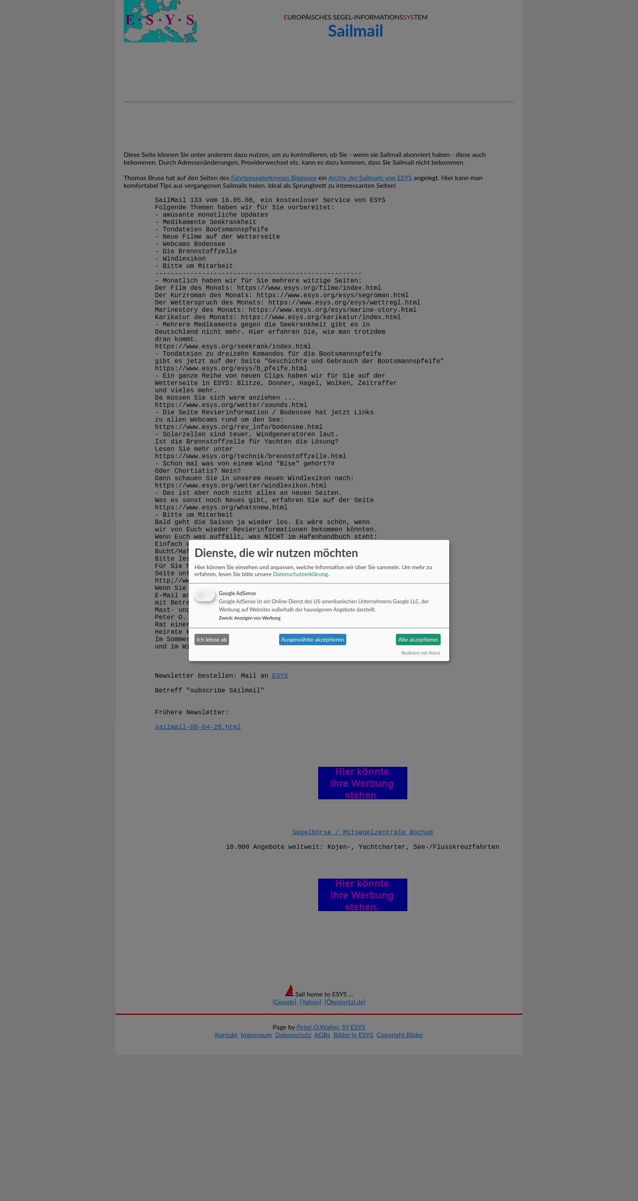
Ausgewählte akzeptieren (312, 639)
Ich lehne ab (212, 639)
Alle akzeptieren (418, 639)
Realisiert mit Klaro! (421, 652)
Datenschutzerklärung (300, 573)
